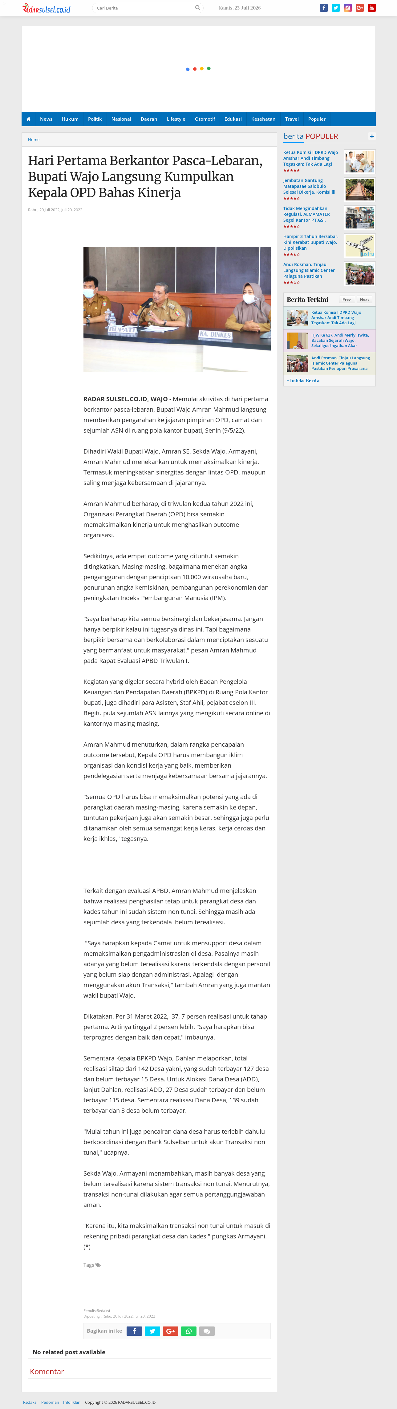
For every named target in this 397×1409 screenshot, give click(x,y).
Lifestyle (176, 119)
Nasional (121, 119)
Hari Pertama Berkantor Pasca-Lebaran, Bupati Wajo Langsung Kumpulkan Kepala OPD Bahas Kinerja (145, 176)
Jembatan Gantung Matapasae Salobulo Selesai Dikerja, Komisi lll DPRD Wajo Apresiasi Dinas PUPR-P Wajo (311, 192)
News (46, 119)
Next (364, 299)
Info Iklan (71, 1402)
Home (33, 139)
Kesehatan (263, 119)
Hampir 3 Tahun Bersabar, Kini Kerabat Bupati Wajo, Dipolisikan (310, 242)
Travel (292, 119)
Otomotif (205, 119)
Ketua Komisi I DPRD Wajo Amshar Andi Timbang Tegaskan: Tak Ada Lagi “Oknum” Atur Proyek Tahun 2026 (310, 164)
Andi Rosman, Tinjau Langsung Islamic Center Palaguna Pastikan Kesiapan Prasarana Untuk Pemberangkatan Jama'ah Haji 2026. (311, 279)
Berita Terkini (307, 299)
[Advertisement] (199, 69)
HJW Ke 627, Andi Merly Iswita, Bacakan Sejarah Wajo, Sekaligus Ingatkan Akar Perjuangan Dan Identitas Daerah (340, 345)
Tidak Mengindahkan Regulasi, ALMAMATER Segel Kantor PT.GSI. (306, 214)
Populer (317, 119)
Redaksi (30, 1402)
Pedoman (50, 1402)
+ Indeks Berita (303, 380)
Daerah (149, 119)
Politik (95, 119)
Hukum (70, 119)
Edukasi (233, 119)
